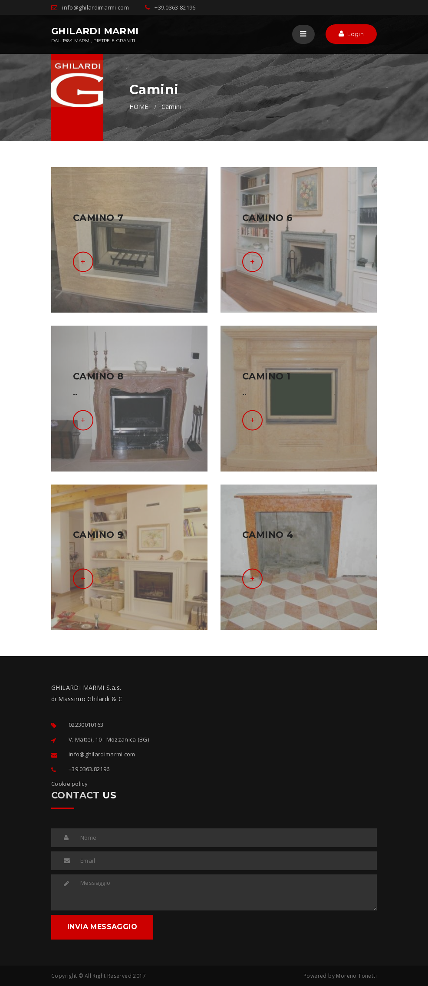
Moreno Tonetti (356, 975)
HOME (138, 106)
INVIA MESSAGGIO (102, 927)
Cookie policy (69, 784)
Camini (171, 106)
